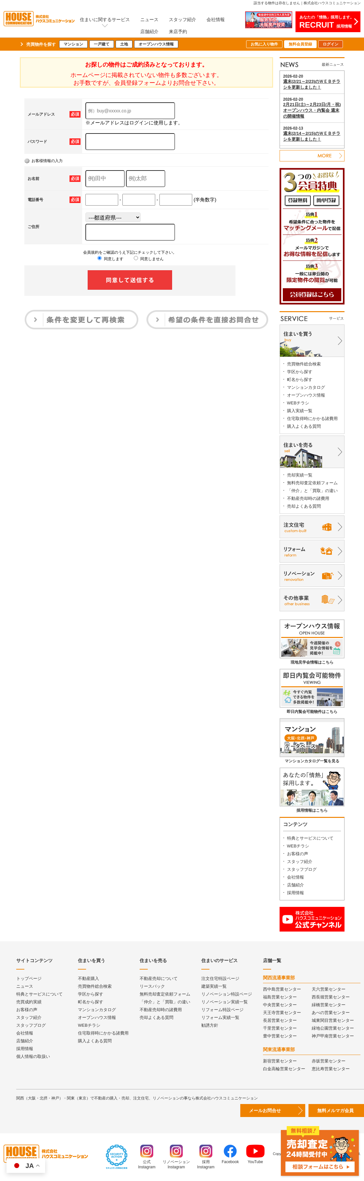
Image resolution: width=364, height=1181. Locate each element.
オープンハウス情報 (156, 44)
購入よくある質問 (304, 426)
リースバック (152, 986)
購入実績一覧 (299, 410)
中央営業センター (280, 1004)
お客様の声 (297, 853)
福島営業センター (280, 997)
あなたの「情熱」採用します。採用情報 (326, 22)
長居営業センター (280, 1020)
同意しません (148, 259)
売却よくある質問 (304, 506)
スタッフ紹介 (182, 19)
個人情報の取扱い (33, 1056)
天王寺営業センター (282, 1012)
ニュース (149, 19)
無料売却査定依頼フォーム (312, 482)
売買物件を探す (41, 44)
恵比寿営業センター (331, 1068)
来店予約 (178, 31)
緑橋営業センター (328, 1004)
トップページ (29, 978)
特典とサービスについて (310, 838)
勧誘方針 (209, 1025)
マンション (73, 44)
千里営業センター (280, 1028)
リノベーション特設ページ (226, 994)
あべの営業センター (331, 1012)
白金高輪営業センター (284, 1068)
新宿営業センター (280, 1061)
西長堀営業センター (331, 997)
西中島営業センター (282, 989)
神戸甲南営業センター (333, 1036)
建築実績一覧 (214, 986)
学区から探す (299, 371)
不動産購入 (88, 978)
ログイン (330, 44)
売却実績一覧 (299, 475)
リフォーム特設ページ (222, 1009)
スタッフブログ (302, 869)
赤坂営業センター (328, 1061)
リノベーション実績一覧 (224, 1001)
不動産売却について (159, 978)
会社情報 (216, 19)
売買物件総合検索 (304, 364)
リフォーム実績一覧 (220, 1017)
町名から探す (299, 379)
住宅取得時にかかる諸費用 (312, 418)
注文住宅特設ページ (220, 978)
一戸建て (101, 44)
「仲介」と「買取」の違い (312, 490)
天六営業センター (328, 989)
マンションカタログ (306, 387)
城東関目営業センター (333, 1020)
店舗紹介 (149, 31)
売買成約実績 (29, 1001)
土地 (124, 44)
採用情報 (295, 892)
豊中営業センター (280, 1036)
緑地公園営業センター (333, 1028)
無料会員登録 (300, 44)
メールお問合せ (265, 1110)
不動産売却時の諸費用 (308, 498)
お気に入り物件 (264, 44)
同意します (110, 259)
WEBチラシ (298, 402)
